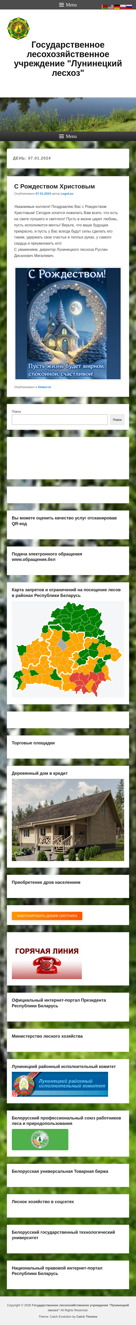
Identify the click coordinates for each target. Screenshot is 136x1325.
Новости (44, 387)
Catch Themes (86, 1316)
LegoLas (67, 193)
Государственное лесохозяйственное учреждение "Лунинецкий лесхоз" (68, 59)
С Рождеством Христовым (54, 186)
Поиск (16, 411)
